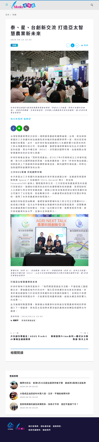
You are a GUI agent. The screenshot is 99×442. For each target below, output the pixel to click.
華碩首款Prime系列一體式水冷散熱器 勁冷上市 (69, 338)
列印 (84, 45)
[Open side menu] (6, 4)
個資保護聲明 (34, 430)
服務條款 (57, 426)
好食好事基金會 (28, 320)
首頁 (7, 14)
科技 (14, 45)
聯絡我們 (47, 430)
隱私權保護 (46, 426)
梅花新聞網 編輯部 (21, 118)
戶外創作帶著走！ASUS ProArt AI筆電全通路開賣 (29, 338)
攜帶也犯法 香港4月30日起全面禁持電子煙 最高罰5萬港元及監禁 (53, 382)
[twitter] (19, 128)
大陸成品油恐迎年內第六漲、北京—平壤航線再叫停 (45, 393)
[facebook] (13, 128)
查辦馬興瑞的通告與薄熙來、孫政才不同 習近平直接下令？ (49, 404)
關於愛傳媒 (33, 426)
